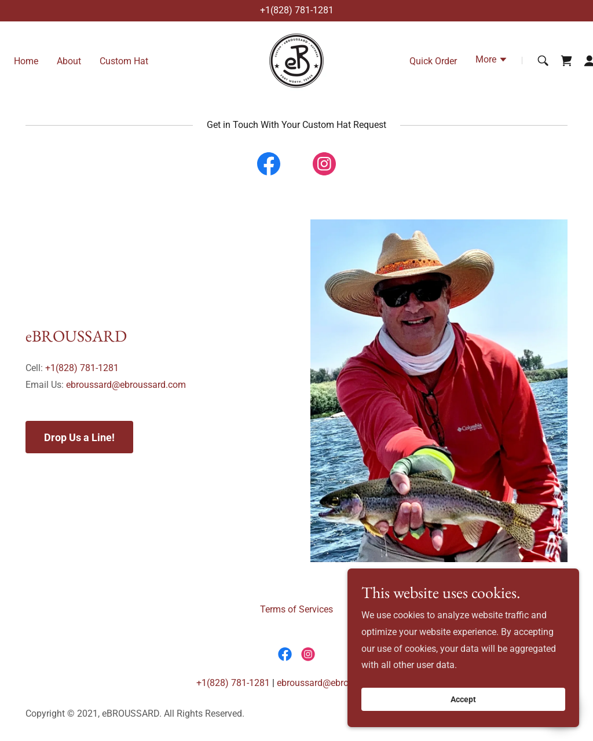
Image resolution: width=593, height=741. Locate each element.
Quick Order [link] (433, 61)
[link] (296, 59)
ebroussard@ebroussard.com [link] (126, 384)
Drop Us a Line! (79, 437)
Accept (463, 715)
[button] (491, 61)
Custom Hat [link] (124, 61)
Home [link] (26, 61)
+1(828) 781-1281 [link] (297, 10)
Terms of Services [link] (296, 609)
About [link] (69, 61)
